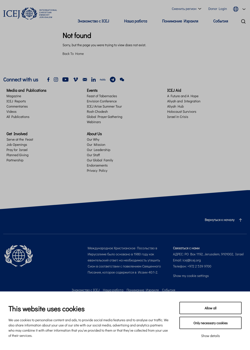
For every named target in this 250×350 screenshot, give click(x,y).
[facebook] (48, 79)
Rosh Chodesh (97, 111)
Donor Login (217, 8)
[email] (85, 79)
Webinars (94, 121)
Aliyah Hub (175, 106)
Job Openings (16, 144)
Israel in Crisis (177, 116)
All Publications (17, 116)
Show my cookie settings (191, 275)
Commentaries (17, 106)
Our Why (93, 139)
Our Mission (96, 144)
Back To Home (73, 53)
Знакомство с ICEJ (93, 21)
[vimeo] (76, 79)
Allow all (211, 308)
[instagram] (56, 79)
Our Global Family (100, 160)
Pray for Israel (16, 149)
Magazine (13, 96)
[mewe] (103, 79)
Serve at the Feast (19, 139)
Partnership (15, 160)
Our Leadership (98, 149)
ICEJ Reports (16, 101)
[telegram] (113, 79)
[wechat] (122, 79)
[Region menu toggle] (187, 8)
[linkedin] (93, 79)
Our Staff (93, 155)
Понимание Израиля (180, 21)
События (220, 21)
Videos (11, 111)
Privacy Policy (97, 170)
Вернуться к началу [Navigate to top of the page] (225, 220)
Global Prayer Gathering (104, 116)
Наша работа (135, 21)
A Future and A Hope (182, 96)
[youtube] (65, 79)
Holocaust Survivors (181, 111)
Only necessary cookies (210, 323)
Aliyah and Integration (183, 101)
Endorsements (97, 165)
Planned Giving (17, 155)
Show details (210, 335)
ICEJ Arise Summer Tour (104, 106)
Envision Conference (102, 101)
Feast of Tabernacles (102, 96)
